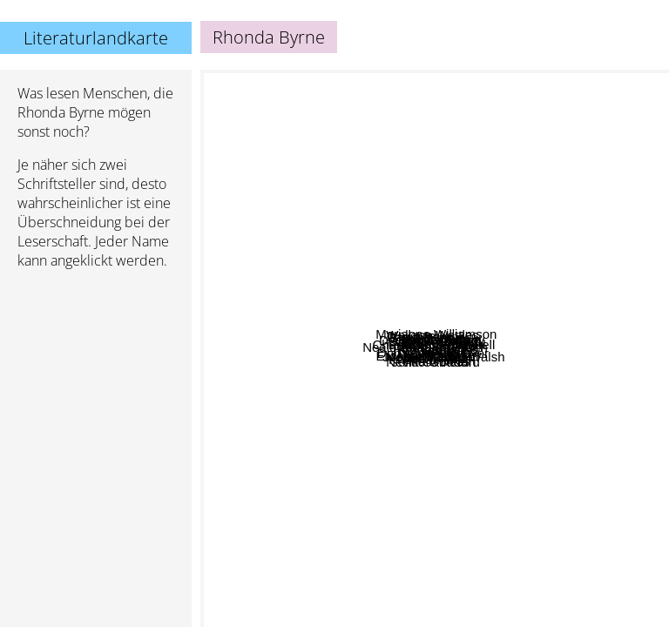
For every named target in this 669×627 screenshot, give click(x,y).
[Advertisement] (96, 375)
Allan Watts (443, 123)
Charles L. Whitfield (298, 314)
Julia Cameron (387, 615)
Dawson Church (430, 138)
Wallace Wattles (428, 87)
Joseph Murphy (490, 201)
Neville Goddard (582, 410)
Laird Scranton (582, 270)
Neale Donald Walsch (378, 392)
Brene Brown (264, 232)
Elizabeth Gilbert (255, 417)
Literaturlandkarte (96, 38)
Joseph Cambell (503, 368)
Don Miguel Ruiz (411, 422)
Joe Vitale (549, 385)
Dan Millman (419, 449)
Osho (455, 518)
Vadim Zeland (527, 145)
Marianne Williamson (496, 346)
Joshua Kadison (355, 274)
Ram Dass (447, 504)
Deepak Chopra (411, 405)
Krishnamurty (375, 601)
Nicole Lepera (572, 477)
